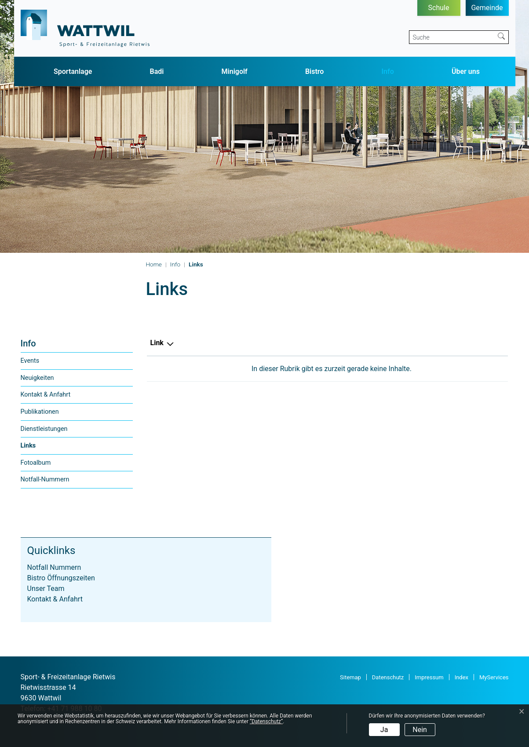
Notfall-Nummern (45, 479)
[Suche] (452, 37)
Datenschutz (388, 677)
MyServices (494, 677)
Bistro (314, 71)
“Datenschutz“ (266, 721)
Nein (419, 729)
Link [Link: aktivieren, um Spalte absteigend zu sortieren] (157, 343)
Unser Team (46, 588)
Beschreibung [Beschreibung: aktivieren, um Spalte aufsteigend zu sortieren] (292, 343)
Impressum (429, 677)
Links (39, 448)
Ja (384, 729)
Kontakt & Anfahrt (46, 394)
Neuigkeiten (37, 378)
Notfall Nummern (54, 567)
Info (388, 71)
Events (30, 360)
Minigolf (235, 71)
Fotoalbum (36, 462)
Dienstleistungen (44, 429)
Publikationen (40, 411)
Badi (157, 71)
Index (461, 677)
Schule (438, 8)
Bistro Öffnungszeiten (61, 578)
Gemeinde (487, 8)
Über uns (466, 71)
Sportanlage (73, 71)
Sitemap (350, 677)
